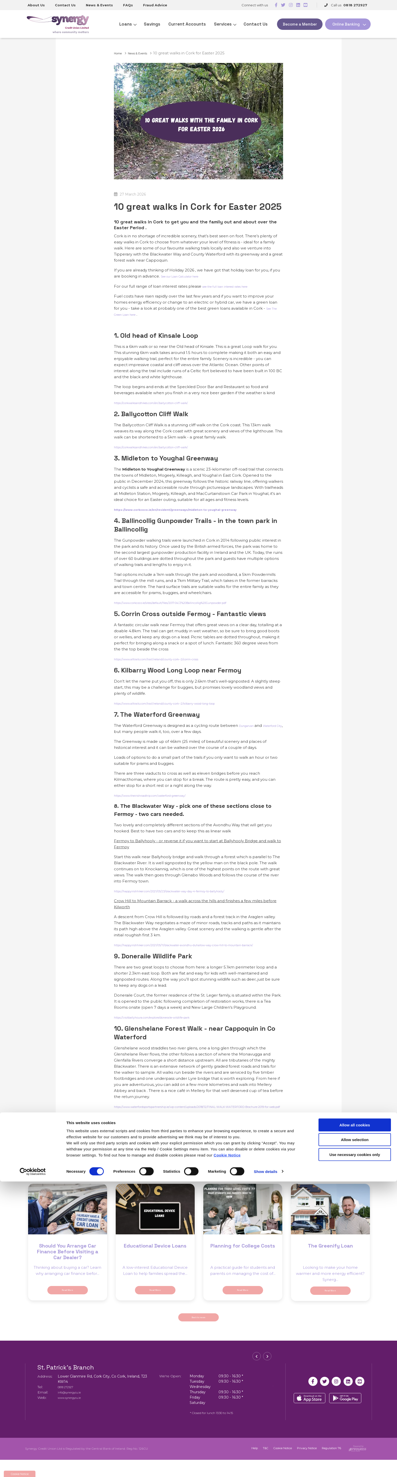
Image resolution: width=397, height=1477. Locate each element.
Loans (125, 24)
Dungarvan (250, 725)
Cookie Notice (227, 1450)
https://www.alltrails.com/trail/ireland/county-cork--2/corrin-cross (175, 659)
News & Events (99, 5)
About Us (36, 5)
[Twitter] (283, 5)
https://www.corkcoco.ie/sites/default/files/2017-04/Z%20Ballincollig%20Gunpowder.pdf (197, 602)
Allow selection (354, 1435)
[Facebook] (276, 5)
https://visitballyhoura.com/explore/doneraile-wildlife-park (169, 1023)
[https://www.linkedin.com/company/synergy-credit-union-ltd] (298, 5)
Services (223, 24)
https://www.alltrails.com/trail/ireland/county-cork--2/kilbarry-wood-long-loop (187, 703)
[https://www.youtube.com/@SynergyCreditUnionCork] (305, 5)
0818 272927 (69, 1404)
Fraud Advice (155, 5)
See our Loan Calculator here (189, 276)
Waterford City (127, 731)
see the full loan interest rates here (235, 286)
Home (120, 53)
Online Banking (346, 24)
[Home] (56, 24)
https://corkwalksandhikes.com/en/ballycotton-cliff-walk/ (168, 402)
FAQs (128, 5)
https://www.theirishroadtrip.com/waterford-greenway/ (166, 795)
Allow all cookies (355, 1420)
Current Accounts (187, 24)
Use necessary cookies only (354, 1450)
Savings (152, 24)
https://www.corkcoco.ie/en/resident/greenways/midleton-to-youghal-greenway (197, 509)
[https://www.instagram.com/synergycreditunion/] (291, 5)
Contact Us (65, 5)
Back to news (198, 1333)
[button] (258, 1376)
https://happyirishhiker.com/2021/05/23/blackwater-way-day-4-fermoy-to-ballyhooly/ (195, 891)
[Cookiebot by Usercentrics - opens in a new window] (33, 1467)
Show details (265, 1467)
